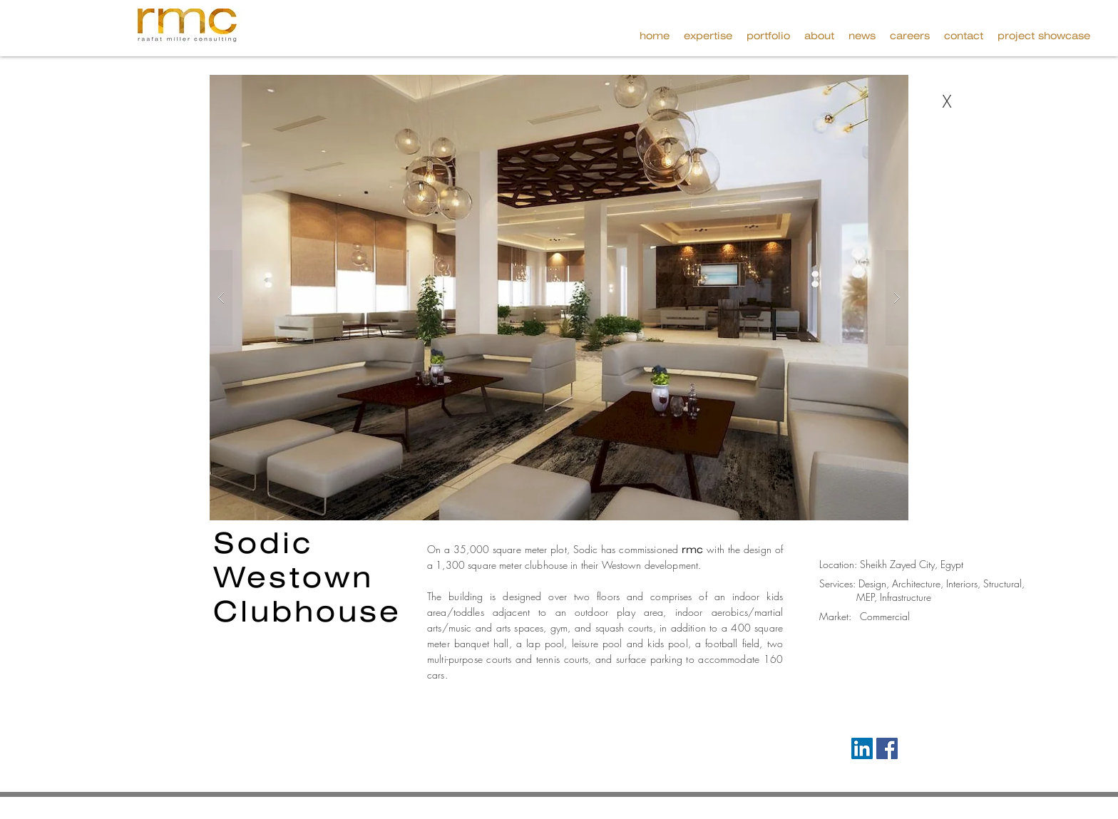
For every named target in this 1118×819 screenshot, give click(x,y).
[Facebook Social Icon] (887, 748)
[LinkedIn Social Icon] (862, 748)
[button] (1043, 36)
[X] (946, 102)
